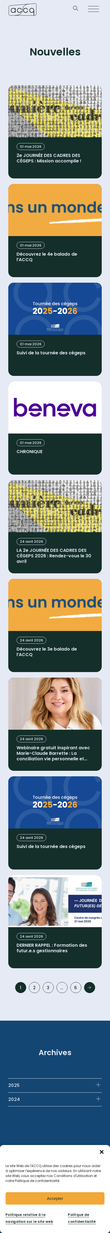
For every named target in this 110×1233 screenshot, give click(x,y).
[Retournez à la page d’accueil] (22, 9)
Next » (89, 987)
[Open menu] (93, 9)
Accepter (55, 1198)
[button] (101, 1152)
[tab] (55, 1085)
